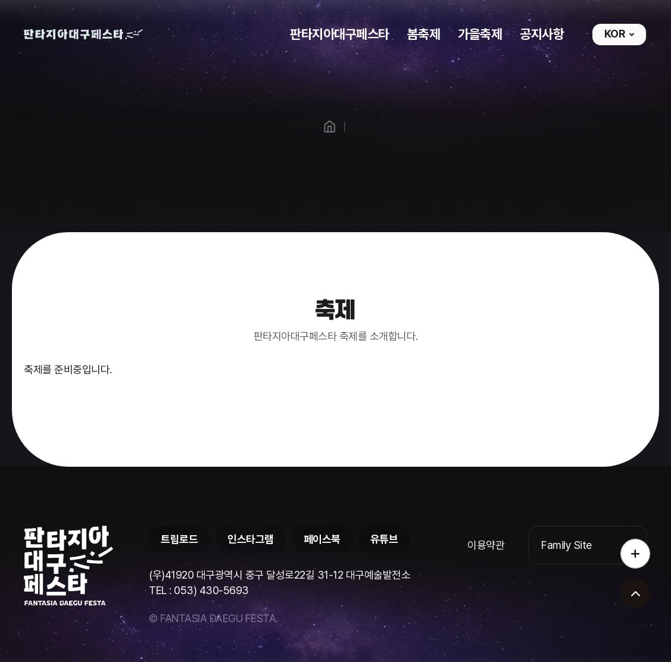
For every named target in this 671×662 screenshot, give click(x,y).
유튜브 (384, 539)
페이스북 (322, 539)
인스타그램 (250, 539)
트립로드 (179, 539)
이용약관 (485, 545)
